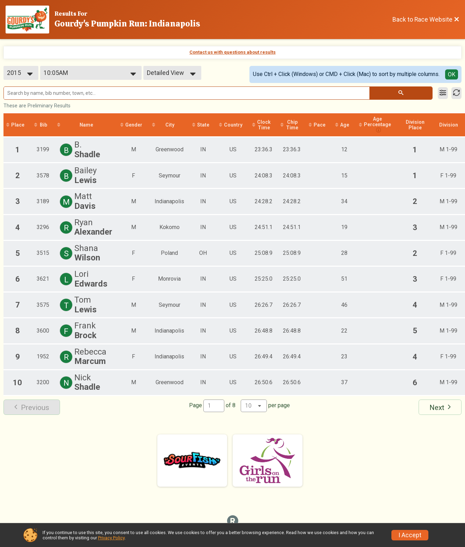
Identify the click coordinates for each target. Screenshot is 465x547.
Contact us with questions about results (232, 52)
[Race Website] (30, 19)
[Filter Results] (443, 93)
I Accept (409, 535)
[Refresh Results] (456, 93)
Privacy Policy (111, 537)
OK (451, 74)
